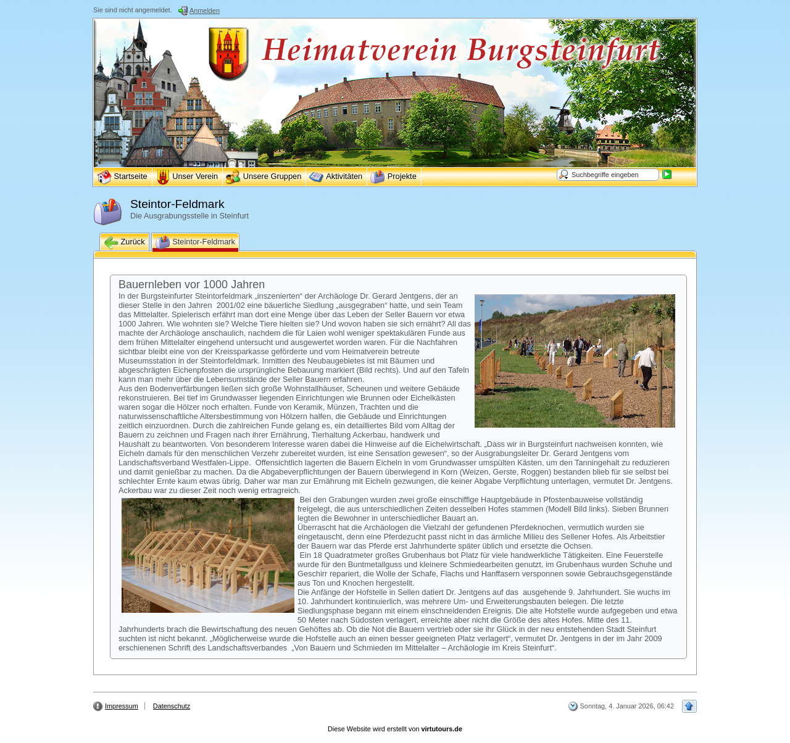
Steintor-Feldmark (195, 242)
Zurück (124, 242)
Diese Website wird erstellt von (395, 729)
